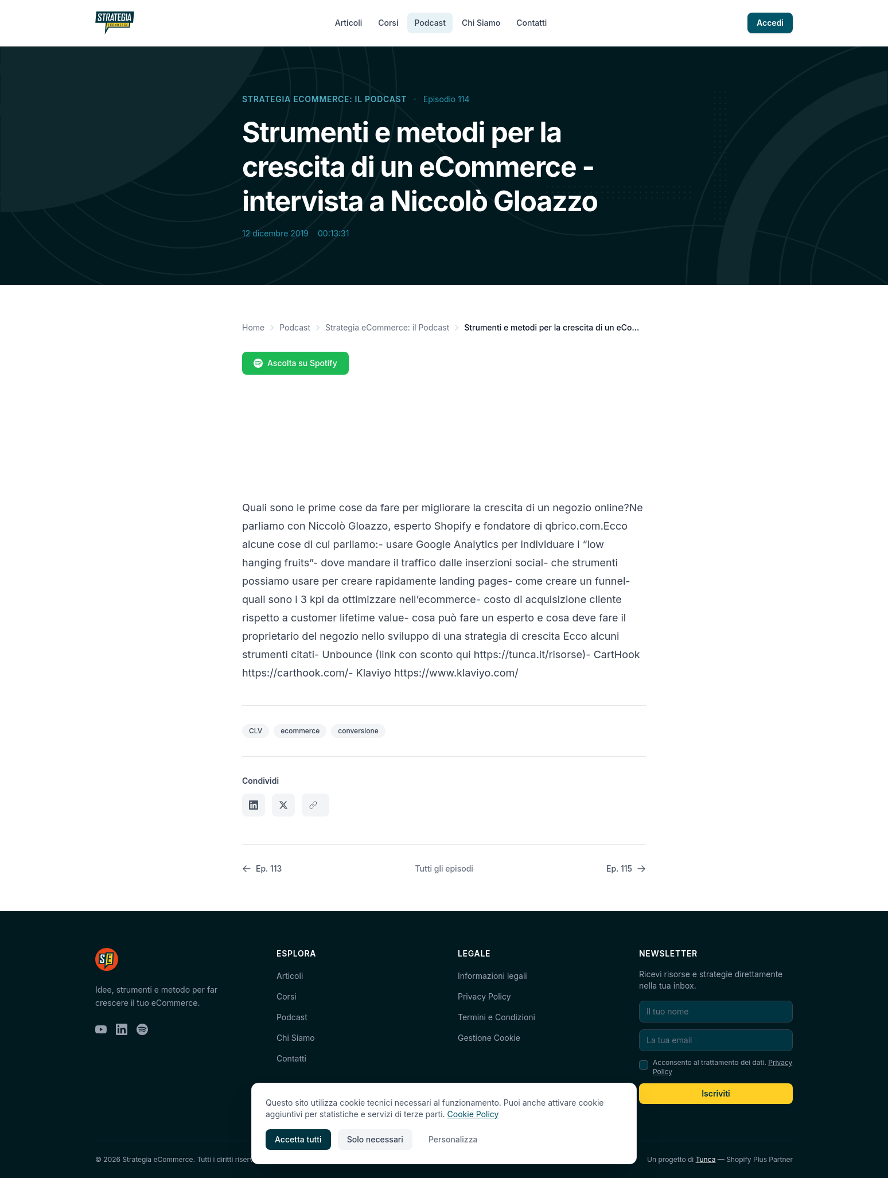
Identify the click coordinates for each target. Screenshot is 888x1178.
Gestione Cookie (489, 1038)
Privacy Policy (484, 996)
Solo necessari (375, 1139)
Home (253, 327)
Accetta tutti (298, 1139)
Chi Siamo (481, 23)
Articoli (348, 23)
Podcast (429, 23)
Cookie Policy (473, 1114)
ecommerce (300, 730)
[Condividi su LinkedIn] (253, 805)
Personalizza (453, 1139)
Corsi (388, 23)
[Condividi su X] (283, 805)
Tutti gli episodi (444, 868)
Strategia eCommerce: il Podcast (324, 99)
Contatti (531, 23)
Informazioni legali (492, 976)
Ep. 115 (626, 868)
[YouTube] (101, 1029)
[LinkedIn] (121, 1029)
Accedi (770, 23)
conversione (358, 730)
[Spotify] (142, 1029)
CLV (255, 730)
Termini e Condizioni (496, 1017)
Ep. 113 (262, 868)
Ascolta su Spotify (295, 363)
